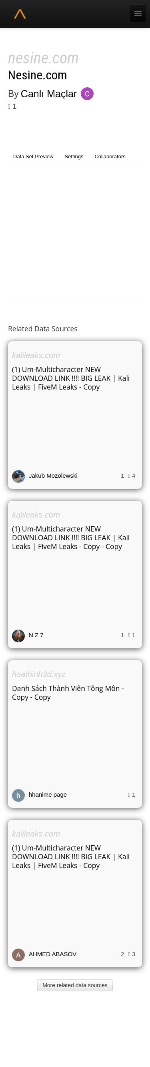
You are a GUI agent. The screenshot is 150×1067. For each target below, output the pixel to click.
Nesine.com (37, 75)
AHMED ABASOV (52, 954)
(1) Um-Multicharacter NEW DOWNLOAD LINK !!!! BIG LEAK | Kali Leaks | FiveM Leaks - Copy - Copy (71, 537)
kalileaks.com (36, 355)
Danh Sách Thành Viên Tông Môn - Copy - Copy (68, 692)
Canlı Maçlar (49, 93)
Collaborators (109, 156)
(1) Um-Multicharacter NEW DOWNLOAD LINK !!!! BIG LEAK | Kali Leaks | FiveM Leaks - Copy (71, 378)
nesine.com (43, 58)
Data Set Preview (33, 156)
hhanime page (48, 794)
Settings (73, 156)
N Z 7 (36, 635)
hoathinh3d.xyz (39, 674)
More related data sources (75, 985)
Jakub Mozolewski (53, 475)
